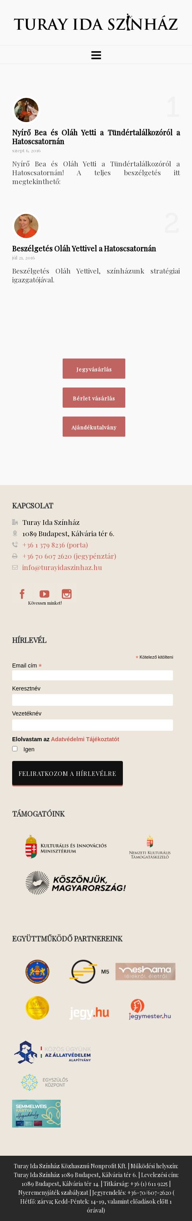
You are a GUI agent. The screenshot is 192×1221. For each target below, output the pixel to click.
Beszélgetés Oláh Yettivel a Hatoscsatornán (84, 248)
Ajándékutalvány (94, 427)
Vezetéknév (26, 714)
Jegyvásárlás (94, 369)
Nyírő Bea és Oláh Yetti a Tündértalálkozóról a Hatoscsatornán (96, 137)
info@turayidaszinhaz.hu (62, 567)
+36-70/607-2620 (149, 1192)
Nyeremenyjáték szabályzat (53, 1192)
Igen (28, 749)
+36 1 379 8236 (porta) (55, 544)
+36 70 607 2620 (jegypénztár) (69, 555)
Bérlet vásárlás (94, 398)
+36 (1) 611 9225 (149, 1184)
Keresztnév (26, 689)
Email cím (27, 665)
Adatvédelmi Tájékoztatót (85, 739)
